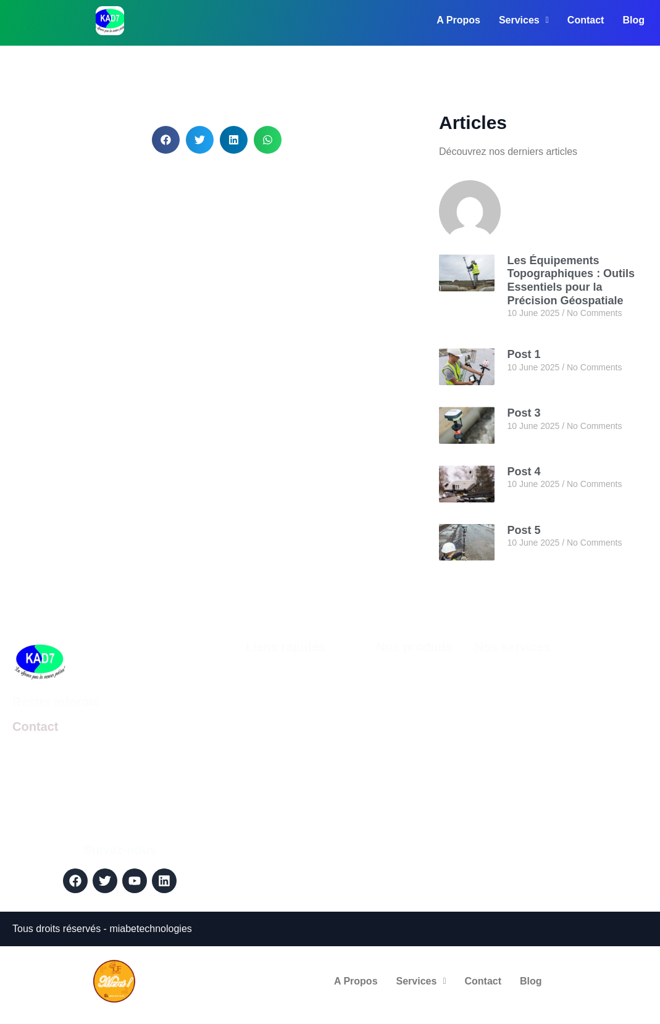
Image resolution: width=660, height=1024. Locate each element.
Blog (633, 20)
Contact (585, 20)
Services (524, 20)
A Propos (458, 20)
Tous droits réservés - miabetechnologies (102, 928)
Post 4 (523, 471)
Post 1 (523, 354)
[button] (166, 140)
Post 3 (523, 413)
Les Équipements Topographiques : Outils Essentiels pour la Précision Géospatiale (571, 280)
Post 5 (523, 530)
